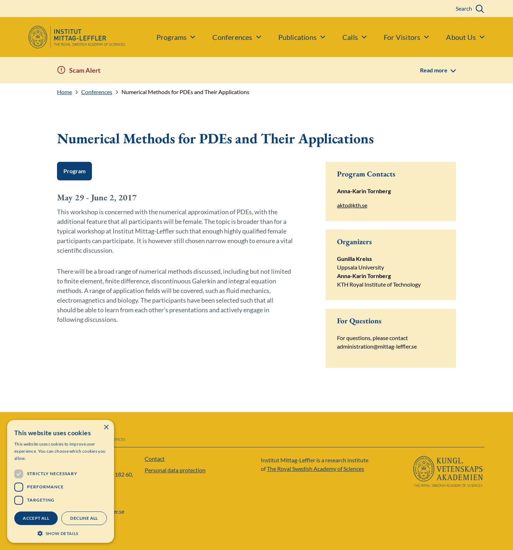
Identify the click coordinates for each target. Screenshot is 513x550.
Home (64, 92)
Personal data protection (175, 470)
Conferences (96, 92)
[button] (60, 533)
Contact (155, 458)
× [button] (106, 427)
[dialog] (60, 481)
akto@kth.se (352, 205)
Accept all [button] (36, 518)
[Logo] (62, 37)
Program (74, 171)
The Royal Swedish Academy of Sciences (315, 468)
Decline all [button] (84, 518)
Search (464, 8)
